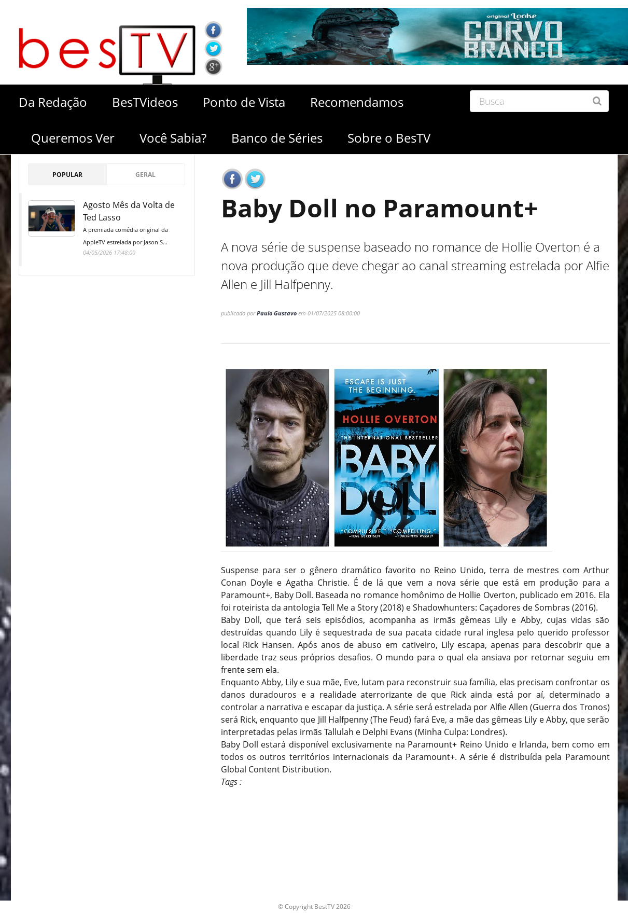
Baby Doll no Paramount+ (379, 208)
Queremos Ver (73, 137)
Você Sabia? (172, 137)
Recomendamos (356, 101)
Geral (145, 174)
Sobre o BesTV (388, 137)
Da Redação (53, 101)
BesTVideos (145, 101)
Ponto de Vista (244, 101)
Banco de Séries (277, 137)
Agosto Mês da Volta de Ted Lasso (134, 223)
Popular (67, 174)
